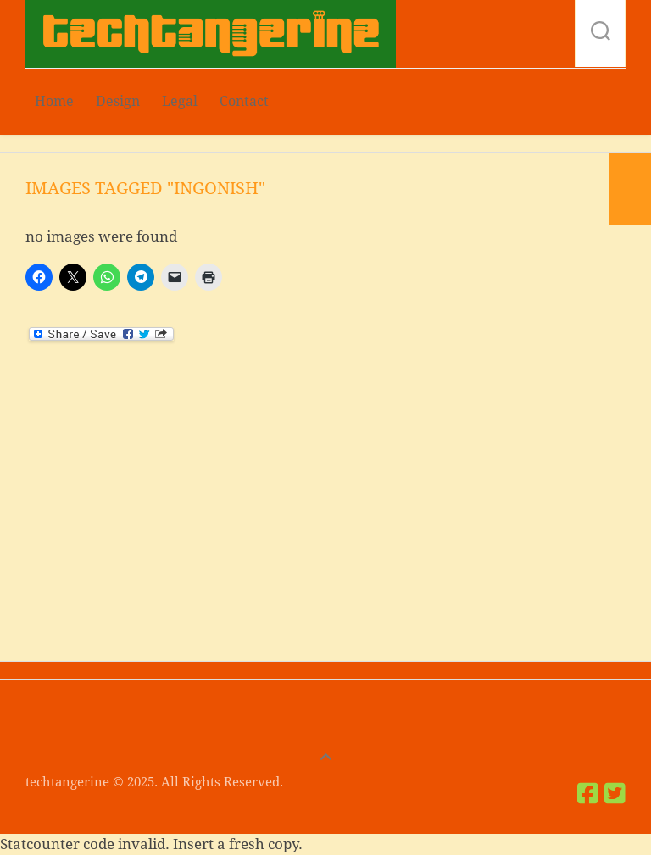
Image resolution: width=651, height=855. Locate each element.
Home (54, 101)
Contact (244, 101)
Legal (180, 101)
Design (118, 101)
